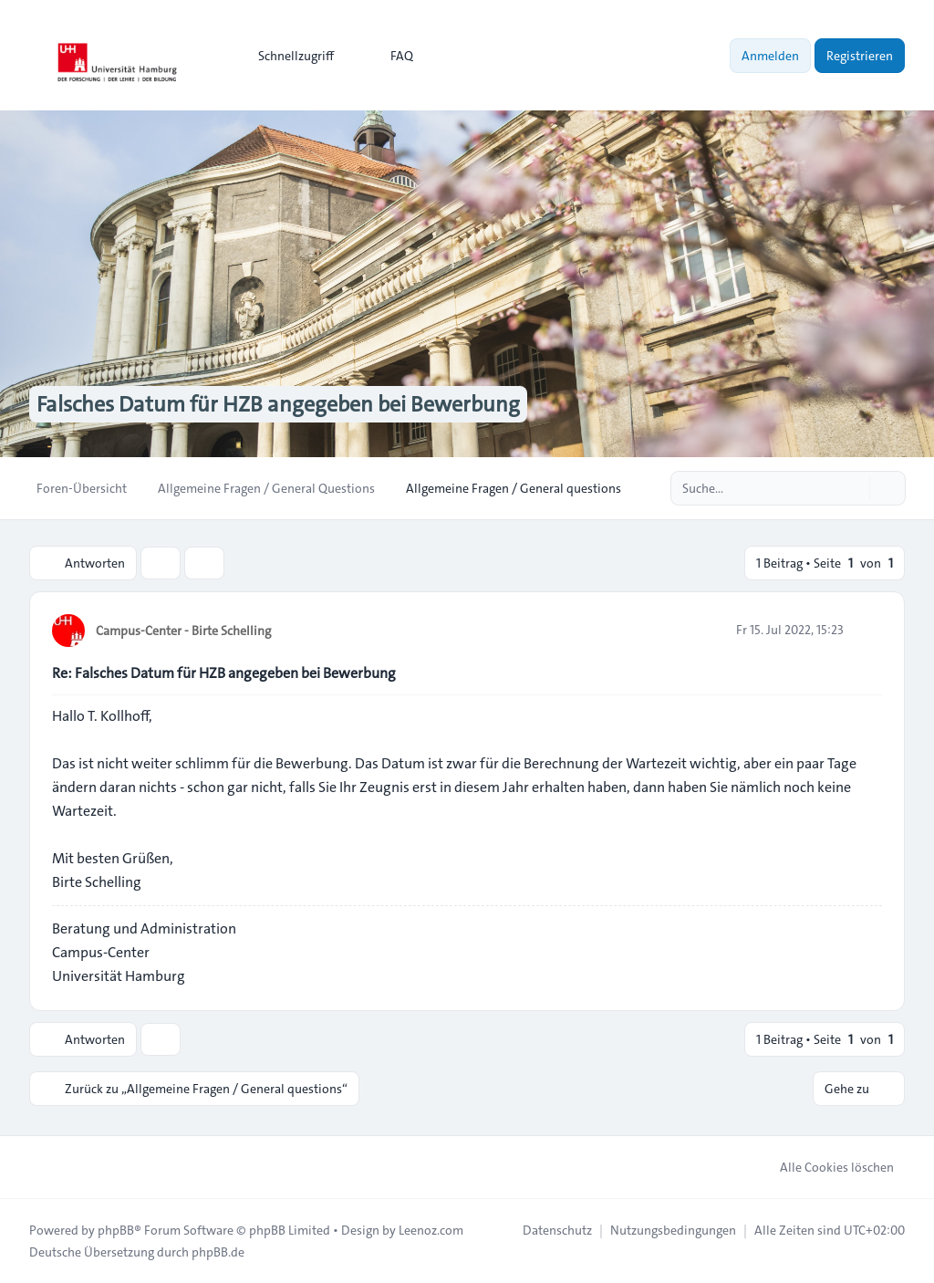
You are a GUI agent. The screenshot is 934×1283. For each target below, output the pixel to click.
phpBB (116, 1230)
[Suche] (853, 488)
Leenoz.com (431, 1230)
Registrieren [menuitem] (859, 56)
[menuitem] (287, 55)
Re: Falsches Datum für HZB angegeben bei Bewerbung (224, 672)
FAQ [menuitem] (390, 56)
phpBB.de (218, 1252)
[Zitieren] (866, 629)
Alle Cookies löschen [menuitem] (825, 1167)
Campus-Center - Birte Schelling (183, 630)
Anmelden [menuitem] (770, 56)
